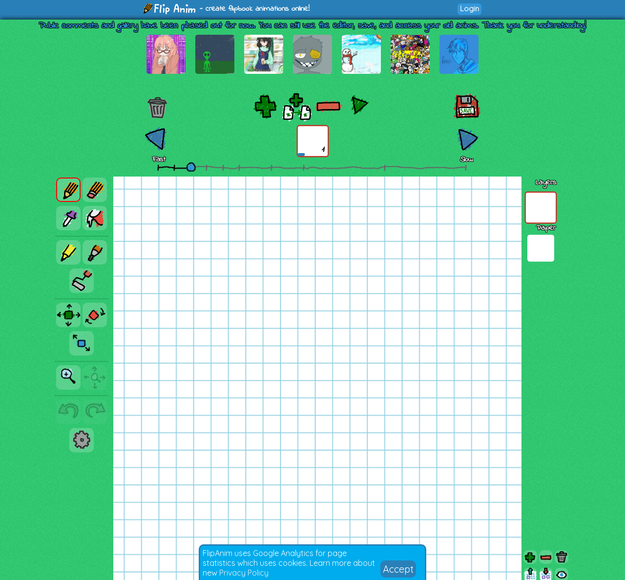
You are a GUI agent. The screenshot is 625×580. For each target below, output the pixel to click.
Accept (398, 569)
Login (469, 8)
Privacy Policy (244, 573)
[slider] (191, 167)
